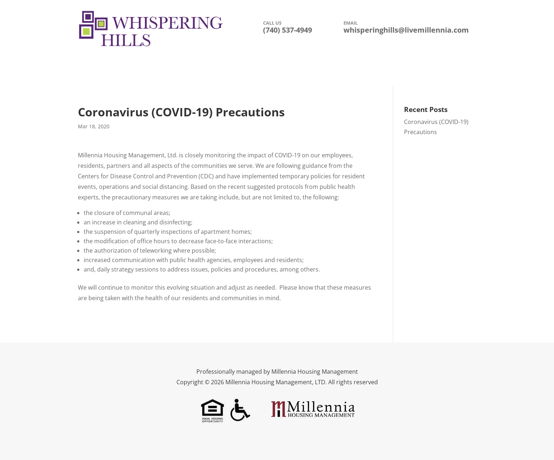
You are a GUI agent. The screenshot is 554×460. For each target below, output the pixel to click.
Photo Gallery (248, 72)
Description (168, 72)
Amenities (206, 72)
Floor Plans (291, 72)
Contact (390, 72)
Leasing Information (343, 72)
